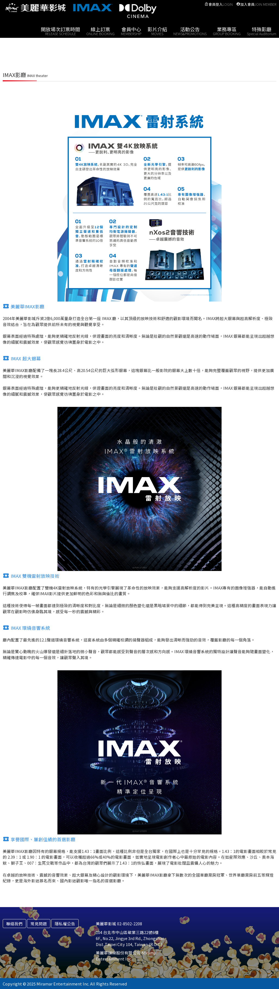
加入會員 (256, 4)
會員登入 (218, 4)
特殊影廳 (261, 31)
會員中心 (131, 31)
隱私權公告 (65, 923)
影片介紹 (157, 31)
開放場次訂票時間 (60, 31)
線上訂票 (100, 31)
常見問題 (38, 923)
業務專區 (227, 31)
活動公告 (190, 31)
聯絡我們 (14, 923)
